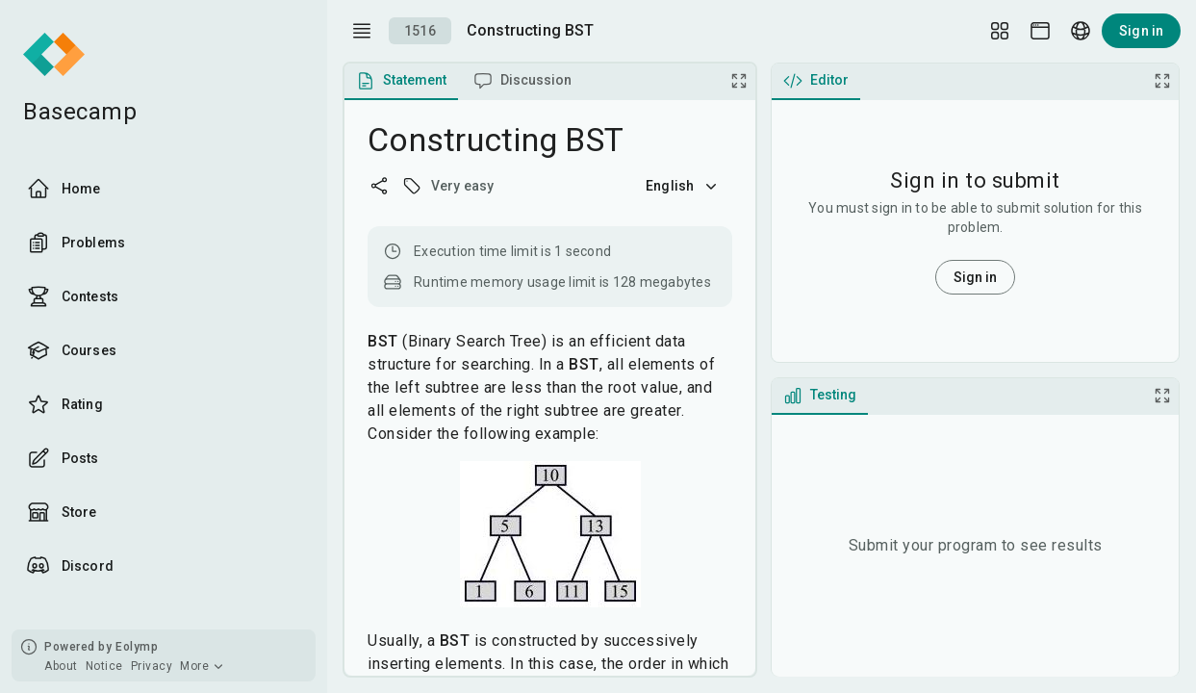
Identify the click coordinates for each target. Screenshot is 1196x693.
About (61, 666)
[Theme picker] (1040, 31)
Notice (104, 666)
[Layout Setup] (999, 31)
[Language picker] (1080, 31)
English (683, 185)
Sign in (1141, 30)
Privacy (152, 666)
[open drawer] (362, 31)
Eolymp (136, 647)
